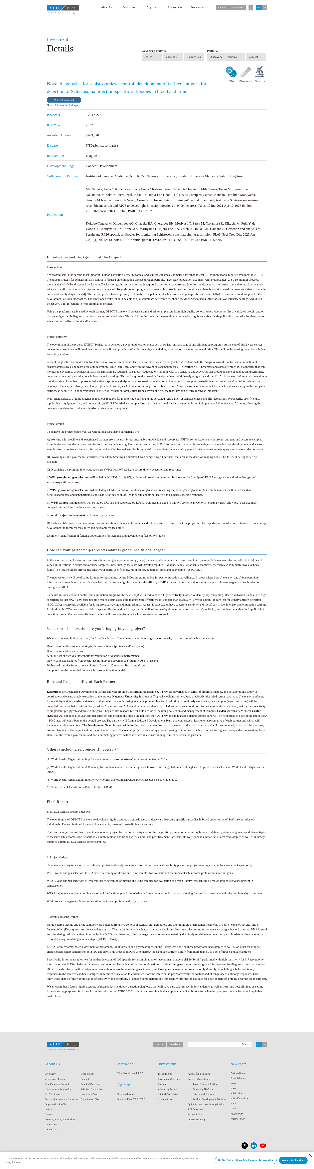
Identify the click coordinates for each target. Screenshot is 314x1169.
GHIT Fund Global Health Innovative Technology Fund (63, 9)
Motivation (129, 7)
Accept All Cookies (293, 1160)
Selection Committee (92, 1089)
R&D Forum (236, 1113)
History (48, 1109)
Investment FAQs (197, 1119)
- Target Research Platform (205, 1083)
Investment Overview (169, 1078)
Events (234, 1088)
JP (264, 7)
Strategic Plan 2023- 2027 (131, 1098)
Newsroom (197, 7)
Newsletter (237, 7)
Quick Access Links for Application (206, 1104)
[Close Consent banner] (310, 1155)
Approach (152, 7)
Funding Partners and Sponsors (61, 1099)
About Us (107, 7)
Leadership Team (89, 1094)
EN (259, 7)
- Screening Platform (202, 1089)
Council (85, 1078)
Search (246, 1044)
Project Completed (64, 99)
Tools (233, 1108)
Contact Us (51, 1129)
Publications (237, 1093)
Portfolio (162, 1083)
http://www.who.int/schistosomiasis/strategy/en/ (114, 779)
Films (233, 1103)
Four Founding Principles (58, 1083)
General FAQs (52, 1124)
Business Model (125, 1093)
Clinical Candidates (168, 1094)
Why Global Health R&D (130, 1073)
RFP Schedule (195, 1109)
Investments (175, 7)
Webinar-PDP (237, 1118)
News (233, 1083)
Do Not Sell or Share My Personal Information (246, 1160)
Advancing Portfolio (168, 1089)
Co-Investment (165, 1099)
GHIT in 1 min (52, 1094)
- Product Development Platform (208, 1099)
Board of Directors (90, 1083)
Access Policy (195, 1114)
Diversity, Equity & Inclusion (60, 1119)
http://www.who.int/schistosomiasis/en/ (109, 759)
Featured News (238, 1073)
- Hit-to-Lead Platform (202, 1094)
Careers (49, 1114)
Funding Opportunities (200, 1078)
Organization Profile (55, 1104)
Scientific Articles (239, 1098)
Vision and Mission (55, 1078)
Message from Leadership (58, 1089)
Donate (222, 7)
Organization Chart (91, 1099)
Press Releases (238, 1078)
